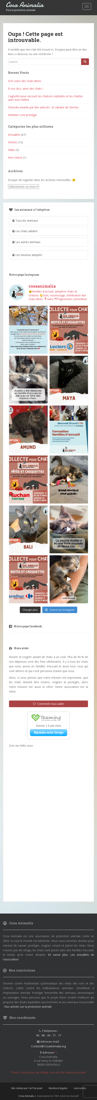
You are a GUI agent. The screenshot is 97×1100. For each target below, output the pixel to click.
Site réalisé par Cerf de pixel (26, 1088)
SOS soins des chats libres (24, 81)
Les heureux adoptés (27, 255)
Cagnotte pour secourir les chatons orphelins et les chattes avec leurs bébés (45, 98)
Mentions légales (58, 1088)
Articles (12, 142)
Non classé (15, 157)
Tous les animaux (25, 220)
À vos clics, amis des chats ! (25, 88)
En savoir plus (58, 954)
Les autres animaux (26, 242)
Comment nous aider (48, 704)
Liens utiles (80, 1088)
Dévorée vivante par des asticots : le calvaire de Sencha (43, 107)
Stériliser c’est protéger (22, 115)
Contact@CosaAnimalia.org (48, 1046)
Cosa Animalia (25, 5)
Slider (11, 150)
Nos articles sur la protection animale (28, 1006)
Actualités (14, 134)
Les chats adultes (25, 231)
